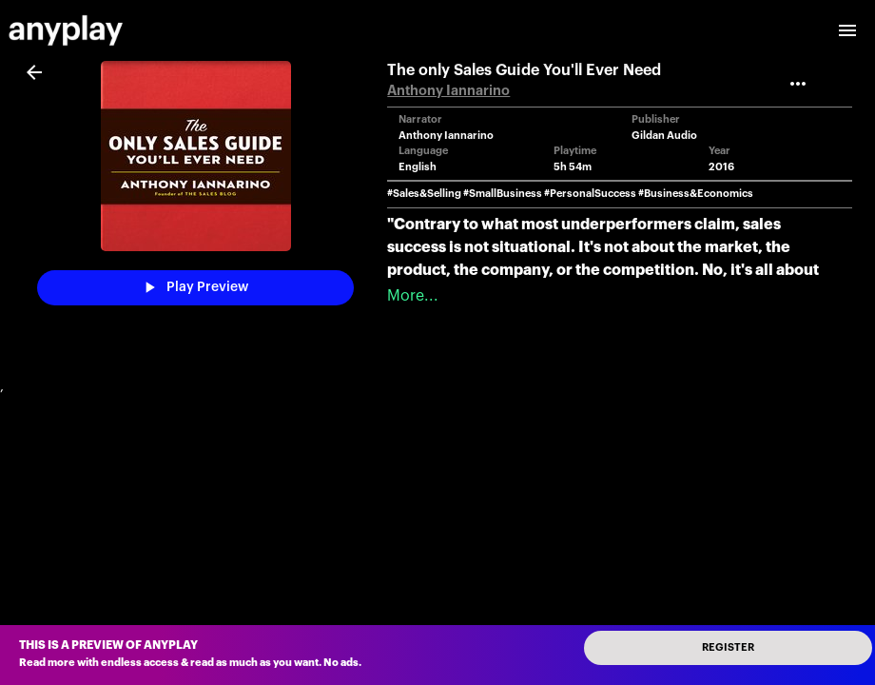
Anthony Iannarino (448, 91)
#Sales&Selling (424, 193)
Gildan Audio (664, 135)
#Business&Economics (695, 193)
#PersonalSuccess (590, 193)
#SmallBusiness (502, 193)
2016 (721, 167)
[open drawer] (847, 30)
